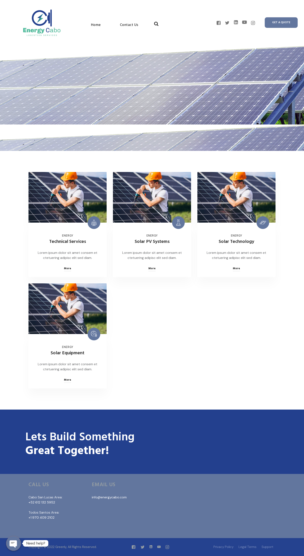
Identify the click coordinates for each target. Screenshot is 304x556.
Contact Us (129, 25)
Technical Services (67, 241)
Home (96, 25)
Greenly (60, 547)
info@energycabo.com (109, 497)
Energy (67, 235)
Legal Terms (247, 547)
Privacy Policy (223, 547)
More (67, 268)
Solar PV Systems (152, 241)
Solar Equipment (67, 353)
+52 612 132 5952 (41, 502)
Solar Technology (236, 241)
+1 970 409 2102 (41, 517)
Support (267, 547)
